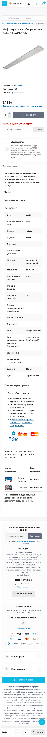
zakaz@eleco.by (23, 629)
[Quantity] (5, 115)
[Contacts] (36, 3)
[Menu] (4, 3)
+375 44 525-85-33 (24, 584)
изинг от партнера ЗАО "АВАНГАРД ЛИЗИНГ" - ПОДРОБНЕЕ (22, 422)
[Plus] (9, 113)
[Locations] (28, 3)
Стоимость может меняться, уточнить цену (23, 106)
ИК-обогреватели (26, 24)
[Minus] (9, 116)
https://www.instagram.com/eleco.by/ (23, 623)
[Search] (4, 18)
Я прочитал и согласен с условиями (24, 542)
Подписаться (35, 536)
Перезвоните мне (23, 587)
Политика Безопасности (25, 541)
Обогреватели (11, 24)
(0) (12, 93)
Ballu (20, 85)
